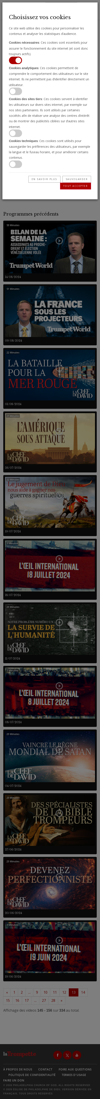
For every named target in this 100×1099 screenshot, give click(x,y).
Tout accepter (75, 185)
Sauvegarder (77, 179)
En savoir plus (44, 179)
